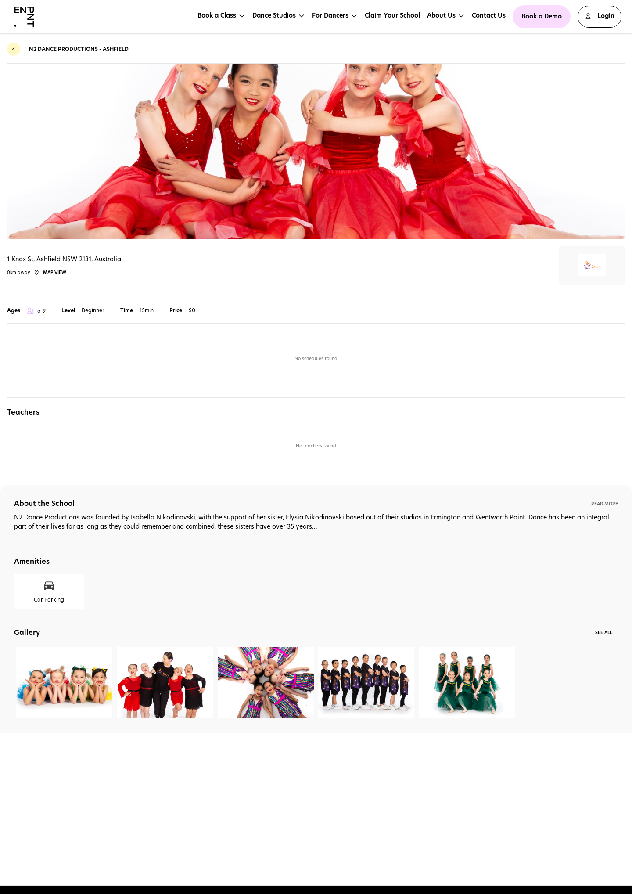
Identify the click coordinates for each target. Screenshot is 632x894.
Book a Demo (541, 16)
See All (604, 632)
